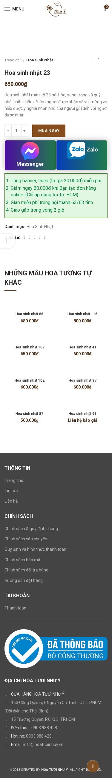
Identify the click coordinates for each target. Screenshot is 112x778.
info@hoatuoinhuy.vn (43, 744)
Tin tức (11, 490)
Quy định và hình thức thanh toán (35, 549)
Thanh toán (15, 608)
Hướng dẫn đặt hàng (23, 580)
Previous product (92, 60)
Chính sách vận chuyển (25, 538)
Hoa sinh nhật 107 (30, 347)
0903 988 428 (44, 727)
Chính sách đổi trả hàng (26, 570)
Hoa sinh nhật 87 (29, 414)
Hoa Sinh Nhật (39, 60)
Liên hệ (11, 501)
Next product (104, 60)
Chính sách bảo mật (23, 559)
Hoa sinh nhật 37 (82, 380)
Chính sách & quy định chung (31, 528)
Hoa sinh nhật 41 (82, 347)
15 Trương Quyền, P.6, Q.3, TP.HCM (43, 719)
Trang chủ (13, 60)
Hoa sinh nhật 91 (82, 414)
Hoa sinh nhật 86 (29, 314)
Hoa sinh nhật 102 (30, 380)
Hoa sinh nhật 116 (82, 314)
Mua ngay (48, 130)
